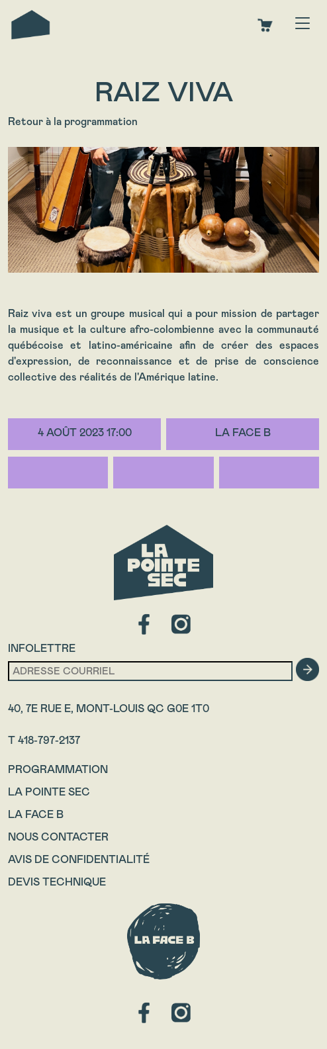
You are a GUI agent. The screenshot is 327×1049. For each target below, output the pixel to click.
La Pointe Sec (49, 792)
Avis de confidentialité (79, 859)
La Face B (36, 814)
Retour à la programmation (73, 121)
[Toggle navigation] (302, 24)
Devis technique (57, 882)
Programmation (58, 769)
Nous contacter (58, 837)
